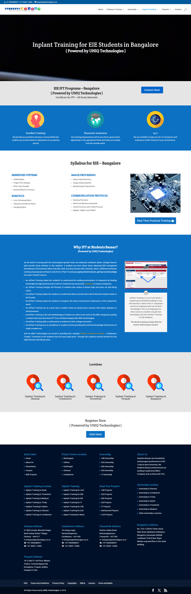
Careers (91, 583)
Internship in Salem (147, 501)
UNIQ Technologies (51, 590)
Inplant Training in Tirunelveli (95, 397)
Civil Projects (106, 515)
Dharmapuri (68, 458)
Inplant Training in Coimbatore (39, 515)
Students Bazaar (144, 458)
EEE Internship (107, 466)
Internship (132, 9)
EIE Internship (107, 470)
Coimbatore (68, 474)
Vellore (67, 462)
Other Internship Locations (150, 513)
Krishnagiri (68, 466)
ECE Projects (106, 494)
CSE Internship (107, 458)
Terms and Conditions (40, 583)
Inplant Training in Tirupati (126, 397)
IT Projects (105, 506)
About (100, 9)
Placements (31, 466)
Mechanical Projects (110, 510)
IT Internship (106, 474)
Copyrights (72, 583)
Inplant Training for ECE (74, 510)
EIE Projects (106, 502)
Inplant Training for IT (73, 502)
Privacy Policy (58, 583)
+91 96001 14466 (25, 2)
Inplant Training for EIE (73, 498)
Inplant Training (149, 9)
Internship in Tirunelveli (149, 505)
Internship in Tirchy (147, 497)
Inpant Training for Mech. (74, 515)
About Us (29, 462)
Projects (165, 9)
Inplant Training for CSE (74, 506)
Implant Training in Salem (36, 506)
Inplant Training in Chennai (35, 397)
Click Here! (95, 434)
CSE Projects (106, 490)
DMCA (82, 583)
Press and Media (105, 583)
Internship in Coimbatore (149, 493)
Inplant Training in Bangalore (156, 397)
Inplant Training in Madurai (37, 498)
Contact (178, 9)
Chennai (67, 470)
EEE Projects (106, 498)
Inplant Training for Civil (74, 490)
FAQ (25, 583)
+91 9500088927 (12, 2)
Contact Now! (152, 90)
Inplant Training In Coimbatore (65, 397)
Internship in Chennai (148, 489)
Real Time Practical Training (153, 220)
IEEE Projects (31, 474)
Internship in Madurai (148, 509)
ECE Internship (107, 462)
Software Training (114, 9)
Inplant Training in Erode (36, 490)
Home (28, 458)
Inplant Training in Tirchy (36, 502)
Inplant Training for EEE (73, 494)
